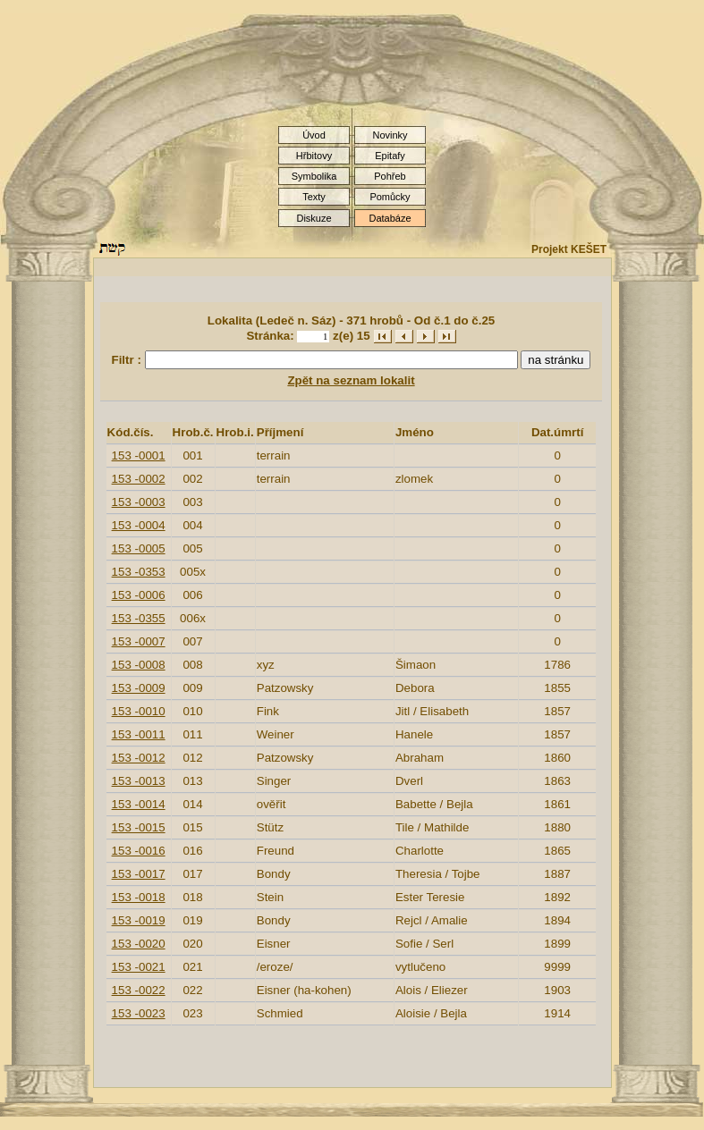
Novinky (389, 135)
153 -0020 (138, 943)
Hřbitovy (314, 155)
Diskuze (313, 218)
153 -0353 (138, 571)
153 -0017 (138, 874)
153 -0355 (138, 618)
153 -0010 (138, 711)
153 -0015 (138, 827)
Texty (314, 196)
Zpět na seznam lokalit (350, 380)
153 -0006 (138, 595)
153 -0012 (138, 757)
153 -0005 (138, 548)
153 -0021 (138, 967)
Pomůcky (389, 196)
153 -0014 (138, 804)
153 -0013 (138, 781)
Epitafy (390, 155)
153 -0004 (138, 525)
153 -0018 (138, 897)
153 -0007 (138, 641)
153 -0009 (138, 688)
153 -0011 (138, 734)
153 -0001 (138, 455)
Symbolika (314, 176)
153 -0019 (138, 920)
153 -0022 (138, 990)
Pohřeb (389, 176)
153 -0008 (138, 664)
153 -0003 (138, 502)
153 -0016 (138, 850)
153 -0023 (138, 1013)
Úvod (314, 135)
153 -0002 (138, 478)
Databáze (390, 218)
